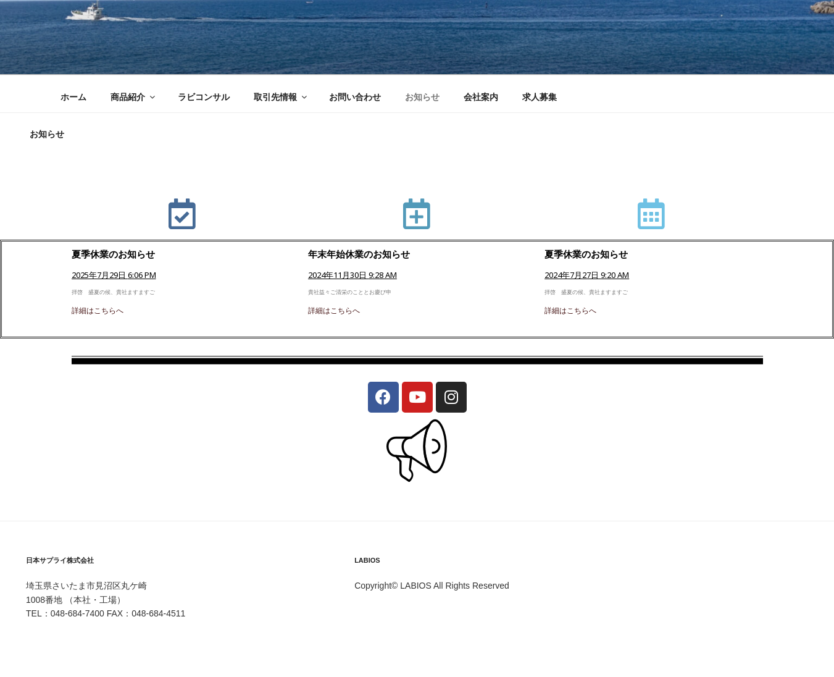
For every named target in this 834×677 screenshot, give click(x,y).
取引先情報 (281, 97)
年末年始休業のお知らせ (359, 254)
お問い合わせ (355, 97)
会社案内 (481, 97)
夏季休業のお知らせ (113, 254)
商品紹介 (134, 97)
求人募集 (539, 97)
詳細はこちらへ (97, 310)
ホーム (73, 97)
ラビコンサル (204, 97)
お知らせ (422, 97)
